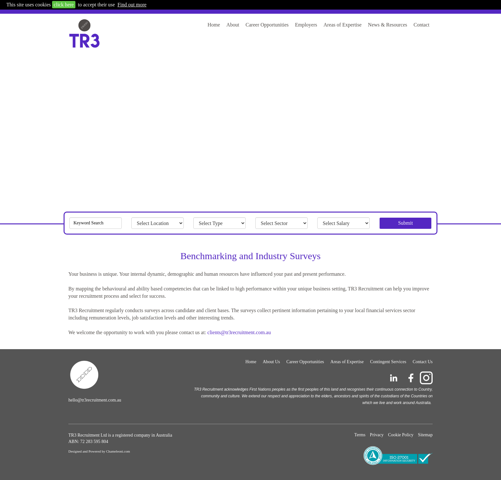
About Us (271, 361)
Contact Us (422, 361)
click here (64, 4)
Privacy (377, 434)
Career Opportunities (267, 24)
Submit (405, 223)
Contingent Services (388, 361)
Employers (306, 24)
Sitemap (425, 434)
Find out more (132, 4)
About (233, 24)
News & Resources (387, 24)
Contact (421, 24)
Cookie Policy (400, 434)
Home (213, 24)
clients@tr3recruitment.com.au (239, 332)
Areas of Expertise (343, 24)
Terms (360, 434)
